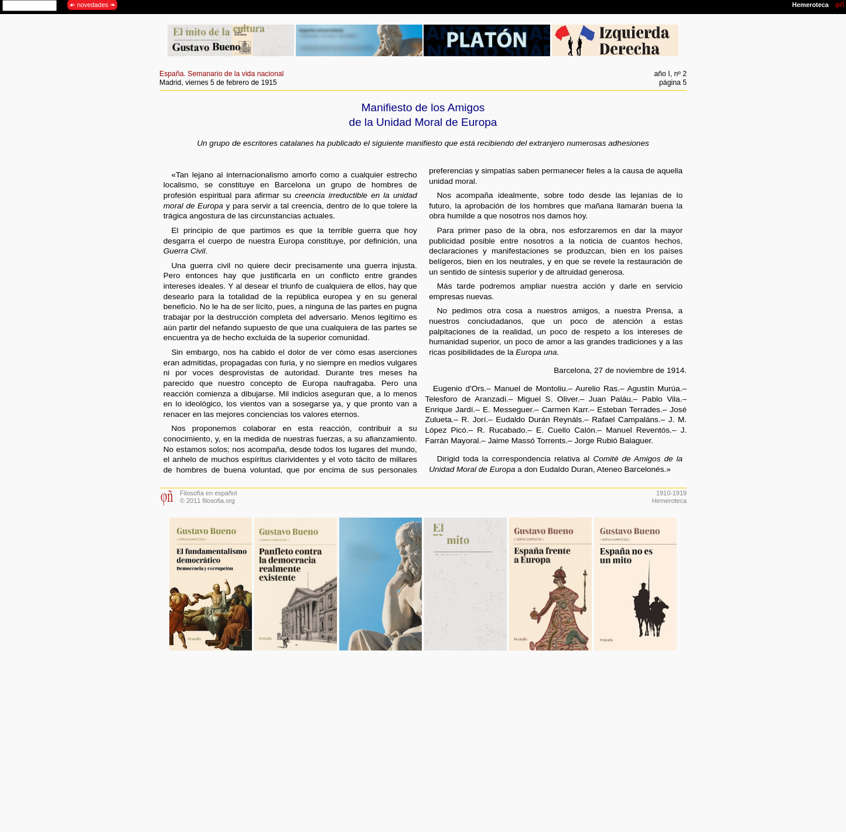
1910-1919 (671, 493)
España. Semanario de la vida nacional (221, 74)
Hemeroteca (669, 500)
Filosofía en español (208, 493)
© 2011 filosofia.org (207, 500)
